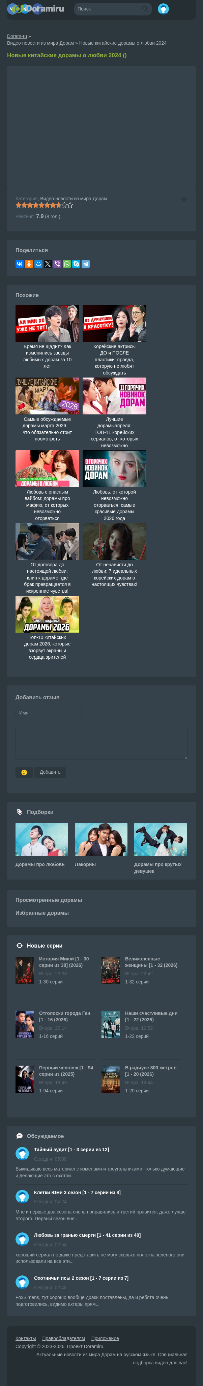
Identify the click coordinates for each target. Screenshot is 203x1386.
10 (70, 205)
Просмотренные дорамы (49, 900)
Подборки (40, 812)
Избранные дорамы (42, 913)
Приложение (105, 1338)
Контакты (26, 1338)
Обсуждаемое (45, 1136)
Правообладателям (63, 1338)
